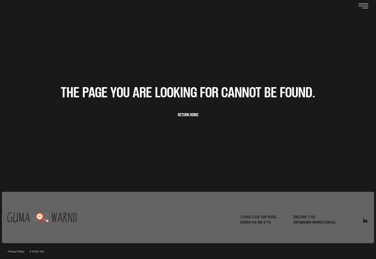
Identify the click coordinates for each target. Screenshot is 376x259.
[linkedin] (365, 221)
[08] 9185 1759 (304, 217)
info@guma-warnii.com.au (314, 222)
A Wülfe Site (36, 251)
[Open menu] (363, 6)
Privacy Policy (16, 251)
